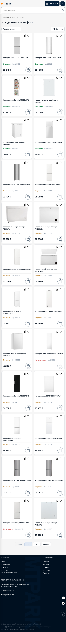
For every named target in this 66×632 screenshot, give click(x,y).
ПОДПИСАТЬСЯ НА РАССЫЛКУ (12, 580)
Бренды (46, 567)
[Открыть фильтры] (58, 29)
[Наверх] (62, 614)
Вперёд (46, 544)
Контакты (4, 567)
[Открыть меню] (62, 3)
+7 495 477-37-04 (7, 591)
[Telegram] (63, 598)
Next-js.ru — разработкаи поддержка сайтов (17, 630)
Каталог (6, 17)
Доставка (46, 570)
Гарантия (46, 573)
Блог (3, 562)
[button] (33, 10)
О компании (5, 564)
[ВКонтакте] (63, 603)
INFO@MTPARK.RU (7, 595)
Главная (46, 562)
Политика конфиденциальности (9, 571)
